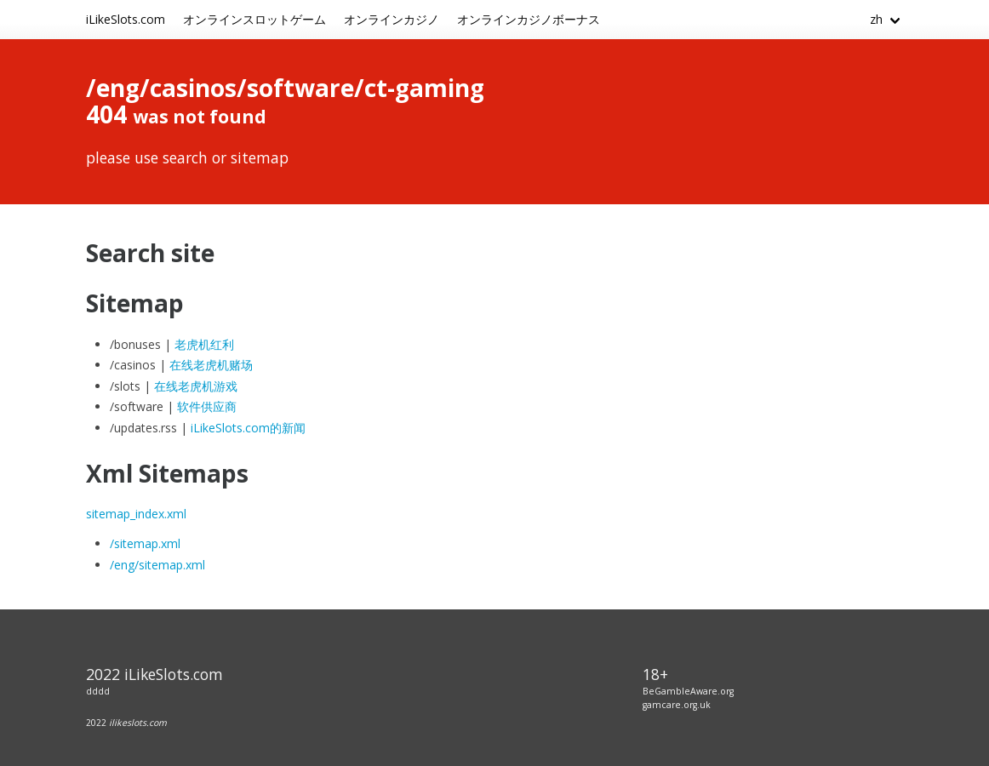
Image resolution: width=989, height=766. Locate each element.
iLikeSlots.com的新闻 (248, 428)
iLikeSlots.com (125, 19)
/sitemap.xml (145, 543)
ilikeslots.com (138, 723)
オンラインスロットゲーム (254, 19)
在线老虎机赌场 (211, 365)
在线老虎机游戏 (195, 386)
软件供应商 (207, 406)
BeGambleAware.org (688, 691)
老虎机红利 (204, 344)
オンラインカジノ (391, 19)
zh (876, 19)
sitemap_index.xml (136, 514)
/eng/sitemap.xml (157, 565)
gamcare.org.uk (677, 705)
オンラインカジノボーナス (528, 19)
